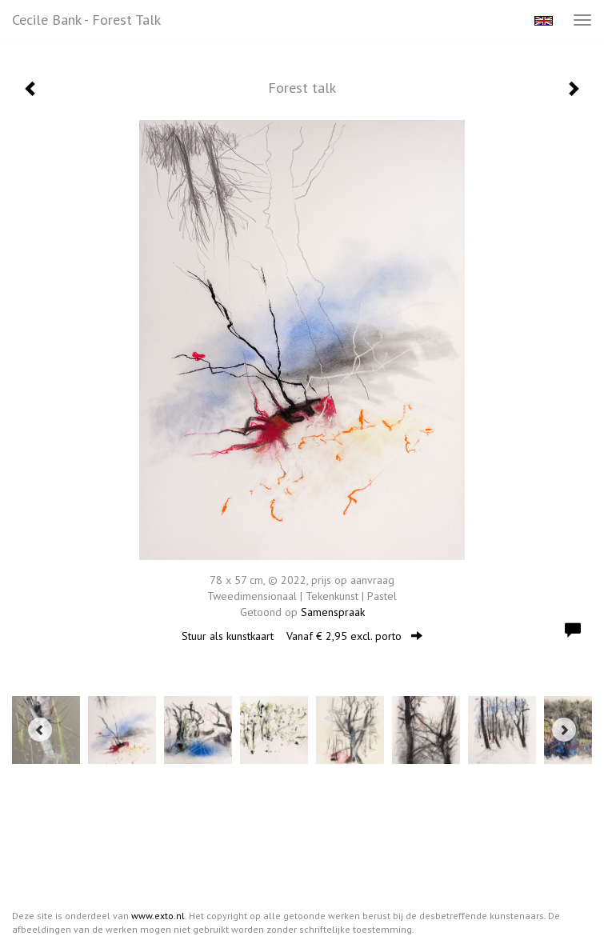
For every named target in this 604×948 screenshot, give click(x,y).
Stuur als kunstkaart (302, 636)
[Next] (564, 730)
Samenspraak (333, 612)
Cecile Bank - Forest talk (86, 19)
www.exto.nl (158, 916)
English (543, 21)
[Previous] (40, 730)
